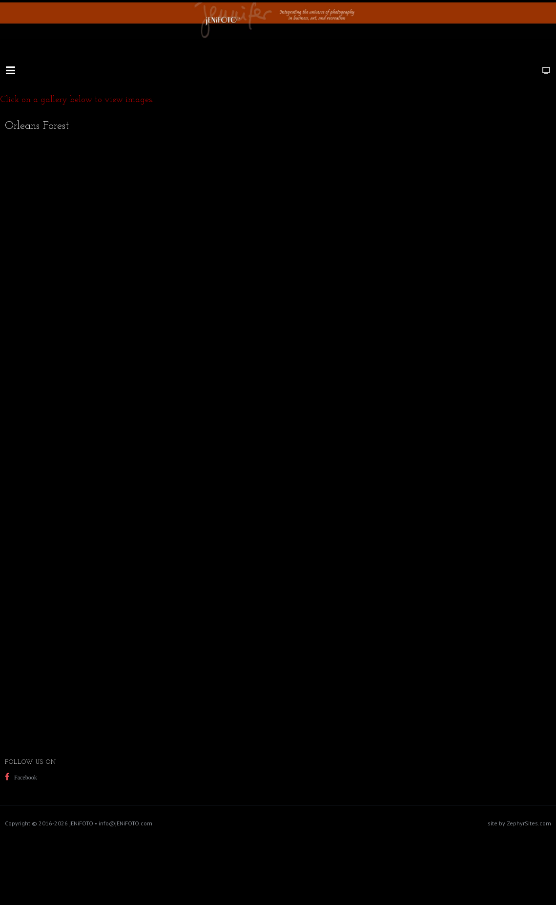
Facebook (25, 777)
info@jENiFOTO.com (125, 823)
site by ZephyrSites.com (519, 823)
